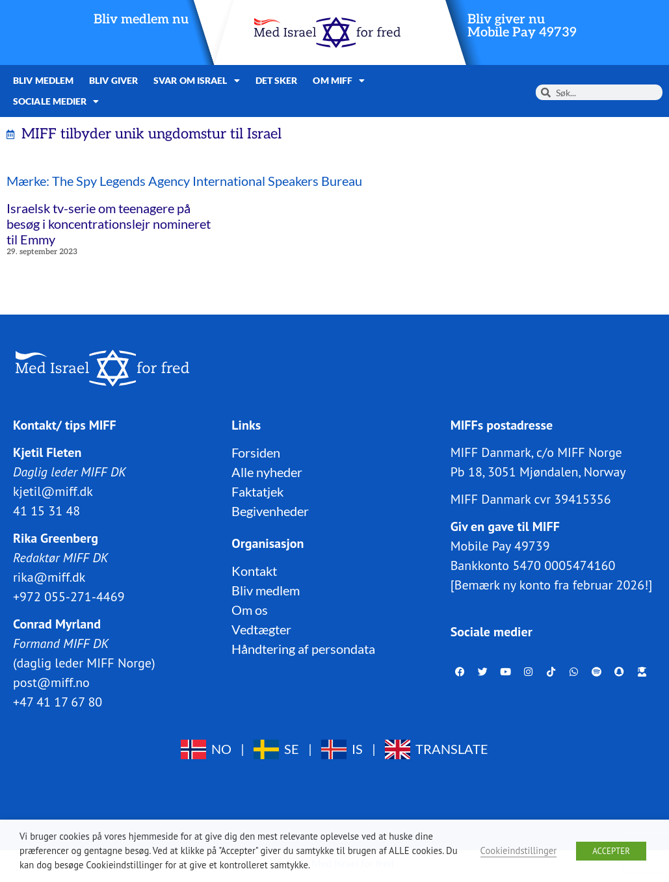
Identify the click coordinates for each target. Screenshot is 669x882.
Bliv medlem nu (141, 19)
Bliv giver (113, 80)
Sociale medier (56, 101)
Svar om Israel (196, 80)
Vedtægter (261, 629)
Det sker (277, 80)
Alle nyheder (266, 472)
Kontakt (254, 570)
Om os (249, 609)
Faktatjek (257, 491)
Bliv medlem (43, 80)
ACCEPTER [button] (611, 851)
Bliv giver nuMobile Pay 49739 (522, 26)
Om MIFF (339, 80)
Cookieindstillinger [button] (518, 850)
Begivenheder (270, 511)
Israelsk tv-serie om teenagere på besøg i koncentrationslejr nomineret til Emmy (109, 223)
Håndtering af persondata (303, 648)
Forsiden (255, 452)
